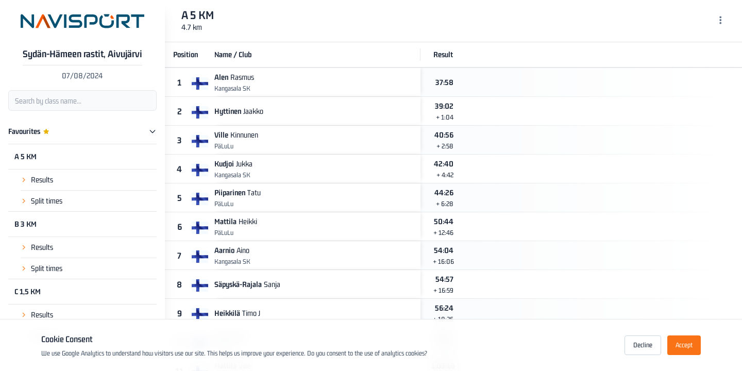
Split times (46, 200)
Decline (642, 345)
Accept (684, 345)
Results (42, 179)
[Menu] (720, 21)
